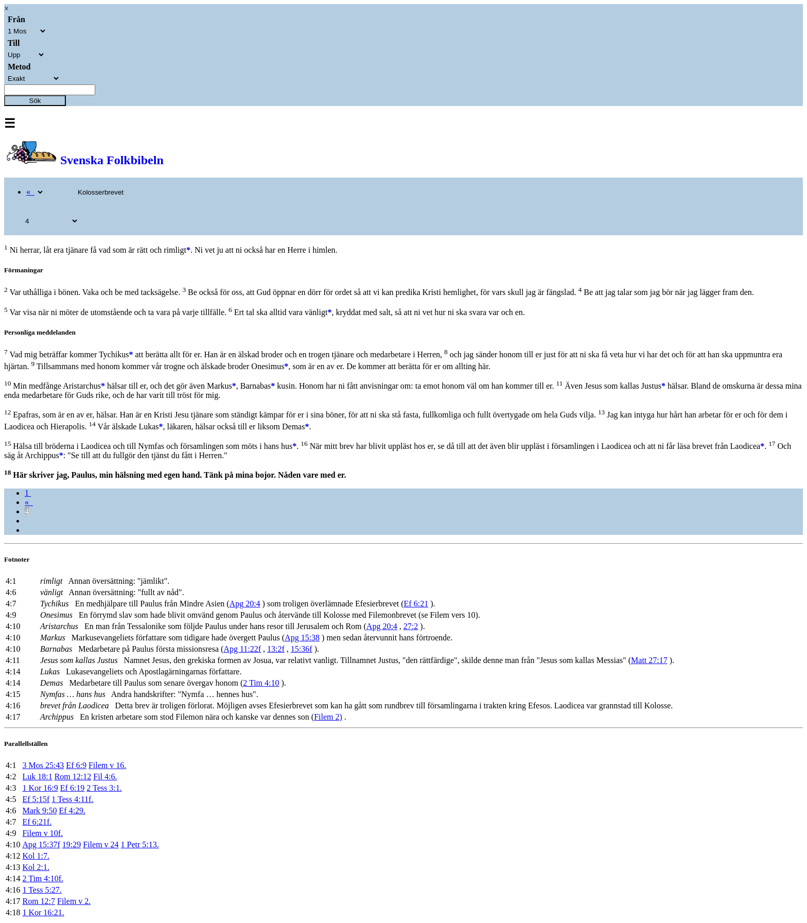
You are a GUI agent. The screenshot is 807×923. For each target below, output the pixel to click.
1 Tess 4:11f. (72, 799)
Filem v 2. (74, 901)
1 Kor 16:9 (40, 787)
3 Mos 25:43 (43, 765)
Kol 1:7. (35, 855)
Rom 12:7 (38, 901)
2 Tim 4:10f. (42, 878)
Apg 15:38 (302, 637)
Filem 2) (328, 716)
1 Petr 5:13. (140, 844)
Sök (35, 101)
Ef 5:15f (35, 799)
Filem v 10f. (42, 833)
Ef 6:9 (76, 765)
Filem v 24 (100, 844)
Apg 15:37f (41, 844)
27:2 (411, 626)
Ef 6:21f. (36, 821)
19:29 (71, 844)
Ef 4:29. (72, 810)
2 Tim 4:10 (261, 682)
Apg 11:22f (242, 649)
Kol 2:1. (35, 867)
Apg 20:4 (245, 603)
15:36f (301, 649)
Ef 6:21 (416, 603)
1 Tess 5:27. (41, 889)
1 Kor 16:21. (43, 912)
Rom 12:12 (73, 776)
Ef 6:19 (72, 787)
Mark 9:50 (39, 810)
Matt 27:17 (649, 660)
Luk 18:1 (37, 776)
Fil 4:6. (105, 776)
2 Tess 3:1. (103, 787)
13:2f (276, 649)
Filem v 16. (107, 765)
